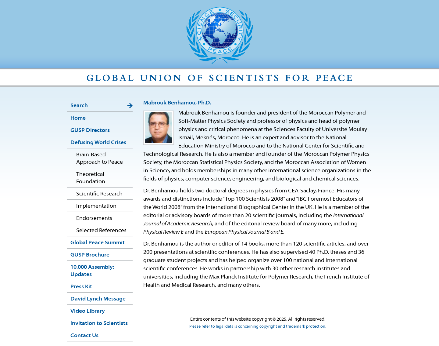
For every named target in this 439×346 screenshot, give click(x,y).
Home (78, 118)
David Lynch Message (98, 299)
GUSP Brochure (89, 255)
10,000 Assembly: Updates (92, 271)
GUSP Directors (90, 130)
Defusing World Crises (98, 143)
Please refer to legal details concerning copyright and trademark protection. (257, 327)
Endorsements (94, 218)
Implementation (96, 206)
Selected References (101, 231)
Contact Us (84, 336)
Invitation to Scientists (99, 323)
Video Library (87, 311)
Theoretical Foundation (90, 178)
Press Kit (81, 287)
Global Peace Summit (97, 243)
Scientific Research (99, 194)
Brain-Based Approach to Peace (99, 158)
